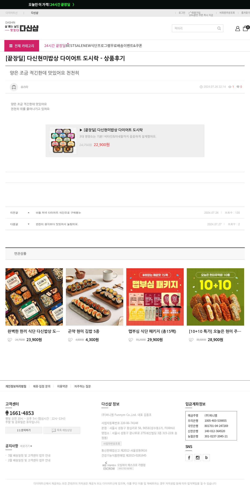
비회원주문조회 (227, 13)
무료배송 (116, 45)
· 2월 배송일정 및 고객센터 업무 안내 (27, 460)
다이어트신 (12, 13)
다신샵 (34, 13)
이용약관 (62, 386)
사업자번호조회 (111, 444)
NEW (87, 45)
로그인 (182, 13)
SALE (79, 45)
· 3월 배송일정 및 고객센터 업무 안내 (27, 455)
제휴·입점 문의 (41, 386)
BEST (70, 45)
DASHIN (10, 22)
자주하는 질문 (82, 386)
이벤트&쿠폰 (132, 45)
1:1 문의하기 (24, 430)
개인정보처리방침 (15, 386)
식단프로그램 (100, 45)
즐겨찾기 (245, 13)
